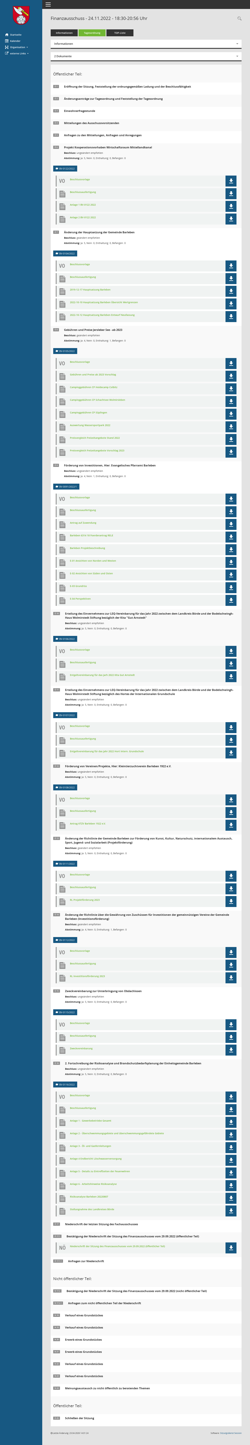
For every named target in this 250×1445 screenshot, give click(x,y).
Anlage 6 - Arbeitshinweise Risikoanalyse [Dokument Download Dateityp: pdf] (93, 1184)
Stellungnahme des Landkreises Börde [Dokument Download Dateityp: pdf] (92, 1209)
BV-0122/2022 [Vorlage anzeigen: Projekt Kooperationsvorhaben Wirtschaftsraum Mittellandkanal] (67, 168)
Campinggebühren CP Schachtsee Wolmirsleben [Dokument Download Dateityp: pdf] (97, 400)
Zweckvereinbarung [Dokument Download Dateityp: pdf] (81, 1048)
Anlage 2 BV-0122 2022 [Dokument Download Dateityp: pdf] (83, 217)
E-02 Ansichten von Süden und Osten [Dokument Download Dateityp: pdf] (91, 573)
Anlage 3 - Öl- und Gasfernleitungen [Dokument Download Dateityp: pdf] (90, 1146)
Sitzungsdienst (231, 1433)
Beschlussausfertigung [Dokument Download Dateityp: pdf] (83, 192)
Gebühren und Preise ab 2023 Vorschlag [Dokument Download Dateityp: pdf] (93, 374)
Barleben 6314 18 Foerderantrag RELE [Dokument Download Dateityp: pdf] (91, 535)
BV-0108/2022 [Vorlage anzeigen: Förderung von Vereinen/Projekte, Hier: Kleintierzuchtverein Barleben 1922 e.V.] (67, 787)
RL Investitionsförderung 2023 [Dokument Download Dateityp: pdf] (87, 976)
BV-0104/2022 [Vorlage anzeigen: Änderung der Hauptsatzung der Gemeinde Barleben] (67, 253)
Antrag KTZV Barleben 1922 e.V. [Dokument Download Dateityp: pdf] (88, 823)
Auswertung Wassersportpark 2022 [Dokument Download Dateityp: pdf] (90, 425)
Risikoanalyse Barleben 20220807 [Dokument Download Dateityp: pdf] (89, 1196)
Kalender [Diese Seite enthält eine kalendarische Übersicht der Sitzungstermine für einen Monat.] (12, 41)
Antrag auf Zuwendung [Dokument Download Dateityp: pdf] (83, 522)
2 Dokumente (63, 56)
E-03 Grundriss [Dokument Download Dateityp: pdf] (78, 586)
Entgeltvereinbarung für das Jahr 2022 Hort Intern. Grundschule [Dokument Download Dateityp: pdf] (107, 751)
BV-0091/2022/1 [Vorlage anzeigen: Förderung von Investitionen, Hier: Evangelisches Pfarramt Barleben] (68, 486)
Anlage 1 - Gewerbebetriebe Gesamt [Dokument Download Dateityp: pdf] (90, 1120)
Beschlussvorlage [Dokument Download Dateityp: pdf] (80, 179)
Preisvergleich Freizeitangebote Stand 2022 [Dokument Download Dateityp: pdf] (95, 438)
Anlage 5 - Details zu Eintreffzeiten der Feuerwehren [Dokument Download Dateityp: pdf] (100, 1171)
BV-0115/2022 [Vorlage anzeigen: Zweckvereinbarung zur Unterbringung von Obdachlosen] (67, 1012)
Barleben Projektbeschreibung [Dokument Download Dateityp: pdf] (87, 548)
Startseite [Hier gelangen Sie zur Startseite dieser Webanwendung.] (13, 34)
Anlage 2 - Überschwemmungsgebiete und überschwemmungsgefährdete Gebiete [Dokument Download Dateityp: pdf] (117, 1133)
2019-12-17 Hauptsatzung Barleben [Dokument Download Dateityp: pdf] (90, 289)
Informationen (64, 32)
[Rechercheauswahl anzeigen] (239, 18)
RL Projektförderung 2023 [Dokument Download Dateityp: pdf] (85, 900)
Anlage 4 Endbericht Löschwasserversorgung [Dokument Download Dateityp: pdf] (96, 1158)
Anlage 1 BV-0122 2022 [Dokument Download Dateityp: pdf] (83, 204)
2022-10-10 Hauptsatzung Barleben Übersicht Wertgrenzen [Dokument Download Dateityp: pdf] (104, 302)
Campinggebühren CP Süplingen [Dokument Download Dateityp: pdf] (88, 412)
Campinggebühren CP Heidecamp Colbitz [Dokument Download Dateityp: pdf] (93, 387)
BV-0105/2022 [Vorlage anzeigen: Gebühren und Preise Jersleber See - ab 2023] (67, 351)
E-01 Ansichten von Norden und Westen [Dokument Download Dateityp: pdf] (93, 560)
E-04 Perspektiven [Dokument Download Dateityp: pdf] (80, 598)
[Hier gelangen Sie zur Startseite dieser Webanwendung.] (21, 15)
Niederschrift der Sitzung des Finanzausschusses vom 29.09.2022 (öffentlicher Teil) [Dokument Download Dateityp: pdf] (117, 1246)
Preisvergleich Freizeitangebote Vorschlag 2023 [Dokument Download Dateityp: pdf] (97, 450)
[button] (21, 47)
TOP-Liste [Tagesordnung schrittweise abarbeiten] (120, 32)
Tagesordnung (92, 32)
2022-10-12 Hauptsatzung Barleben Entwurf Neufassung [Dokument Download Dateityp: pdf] (102, 315)
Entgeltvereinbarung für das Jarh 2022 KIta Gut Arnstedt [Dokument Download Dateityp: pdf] (102, 675)
